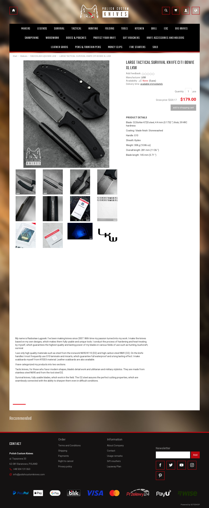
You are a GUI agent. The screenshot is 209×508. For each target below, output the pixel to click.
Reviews (19, 400)
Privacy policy (65, 466)
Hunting (93, 28)
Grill (154, 28)
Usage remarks (115, 455)
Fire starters (137, 47)
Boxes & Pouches (76, 37)
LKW (143, 77)
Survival (59, 28)
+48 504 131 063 (19, 469)
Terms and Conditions (69, 445)
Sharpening (32, 37)
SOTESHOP (195, 505)
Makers (25, 28)
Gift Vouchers (131, 37)
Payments (63, 455)
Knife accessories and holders (165, 37)
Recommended (20, 418)
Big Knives (181, 28)
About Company (115, 445)
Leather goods (59, 47)
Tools (124, 28)
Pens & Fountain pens (88, 47)
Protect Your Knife (104, 37)
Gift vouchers (114, 461)
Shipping (62, 450)
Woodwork (52, 37)
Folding (109, 28)
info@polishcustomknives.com (27, 474)
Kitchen (139, 28)
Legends (42, 28)
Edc (166, 28)
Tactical (76, 28)
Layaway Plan (114, 466)
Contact (111, 450)
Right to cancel (65, 461)
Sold (155, 47)
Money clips (115, 47)
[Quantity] (188, 91)
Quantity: (179, 91)
